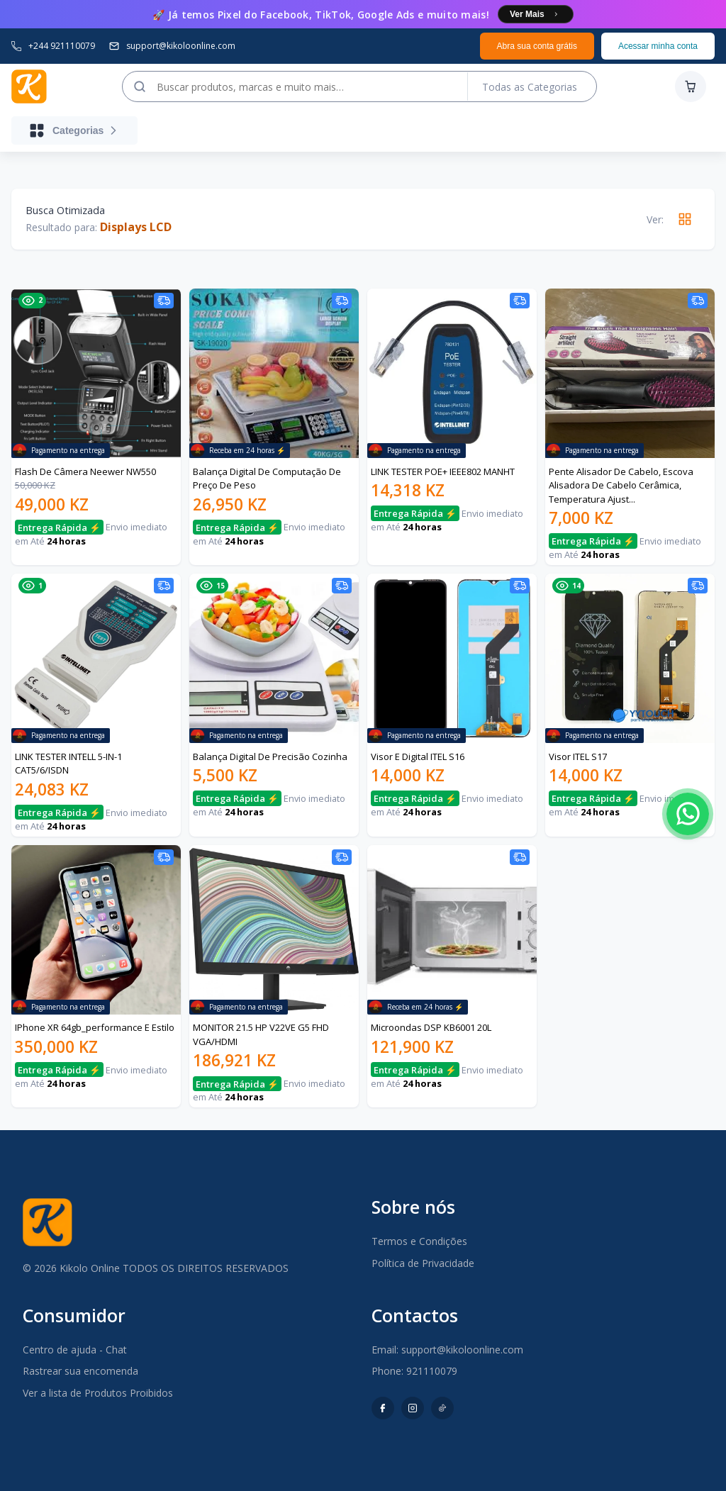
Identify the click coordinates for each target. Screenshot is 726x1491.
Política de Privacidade (423, 1263)
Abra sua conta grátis (537, 46)
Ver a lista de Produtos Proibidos (98, 1393)
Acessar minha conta (658, 46)
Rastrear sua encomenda (80, 1371)
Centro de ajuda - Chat (75, 1349)
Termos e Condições (419, 1241)
